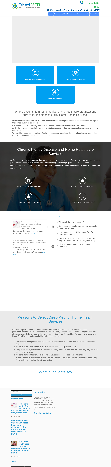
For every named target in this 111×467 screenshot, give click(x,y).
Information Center (76, 14)
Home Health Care (23, 450)
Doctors (28, 447)
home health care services (18, 456)
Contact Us (86, 14)
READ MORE (34, 214)
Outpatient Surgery (16, 463)
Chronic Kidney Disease (17, 447)
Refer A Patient (94, 14)
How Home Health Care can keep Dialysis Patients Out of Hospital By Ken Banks (21, 427)
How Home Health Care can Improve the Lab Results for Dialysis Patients (31, 204)
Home (50, 14)
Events (14, 450)
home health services (17, 460)
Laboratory (27, 460)
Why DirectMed (65, 14)
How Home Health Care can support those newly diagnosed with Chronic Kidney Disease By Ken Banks (29, 223)
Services (56, 14)
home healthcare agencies (18, 453)
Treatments (26, 463)
